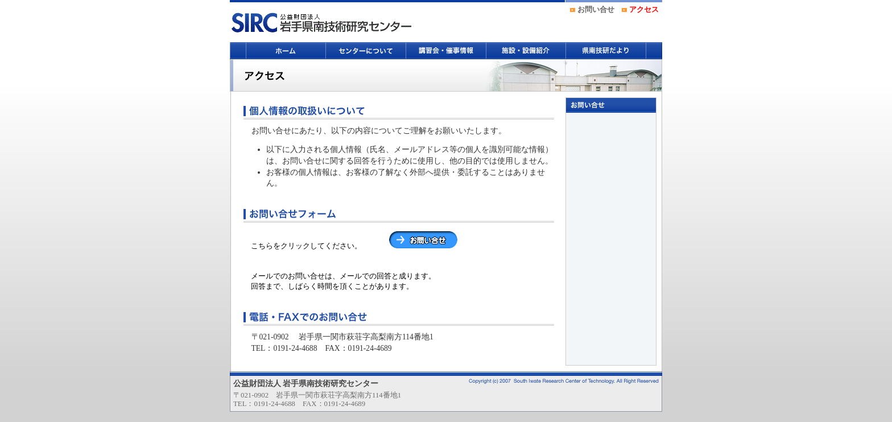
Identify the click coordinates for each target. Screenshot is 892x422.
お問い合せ (595, 10)
